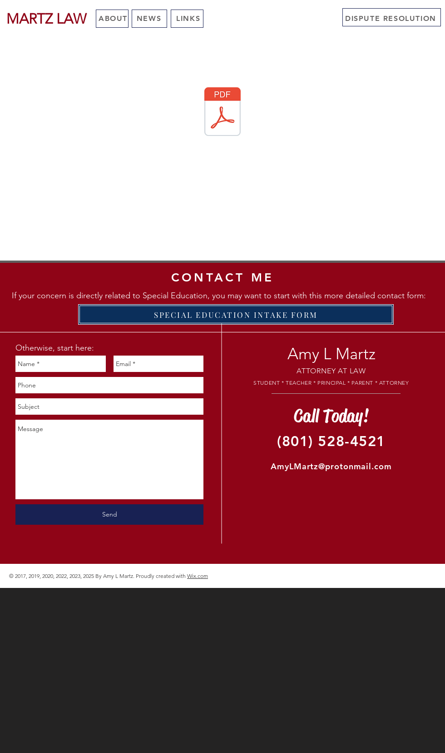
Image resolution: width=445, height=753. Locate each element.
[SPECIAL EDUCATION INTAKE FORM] (236, 314)
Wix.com (197, 575)
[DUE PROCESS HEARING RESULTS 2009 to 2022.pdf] (222, 113)
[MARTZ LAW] (46, 19)
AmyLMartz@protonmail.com (331, 466)
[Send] (109, 514)
